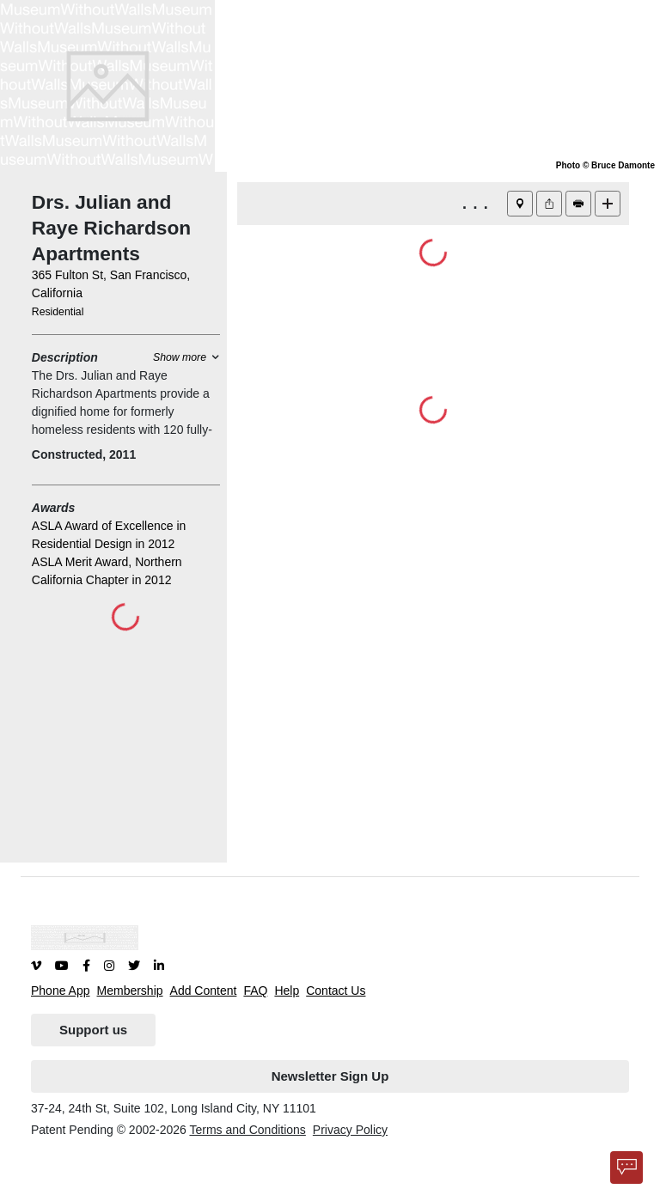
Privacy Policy (350, 1130)
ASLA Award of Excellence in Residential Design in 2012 (109, 535)
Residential (58, 312)
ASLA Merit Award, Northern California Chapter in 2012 (107, 571)
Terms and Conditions (247, 1130)
